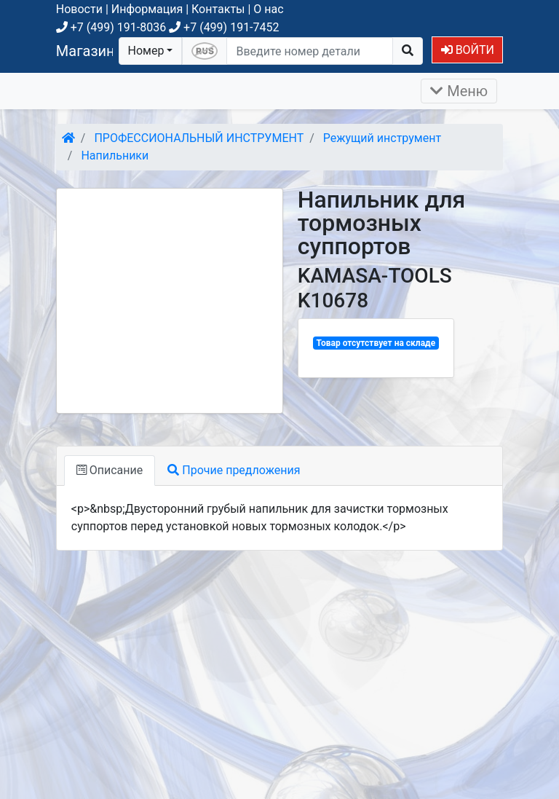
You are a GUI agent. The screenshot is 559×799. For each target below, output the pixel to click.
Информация (147, 9)
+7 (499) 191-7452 (224, 27)
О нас (268, 9)
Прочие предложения (233, 470)
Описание (109, 470)
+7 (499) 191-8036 (111, 27)
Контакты (218, 9)
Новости (79, 9)
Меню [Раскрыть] (459, 91)
